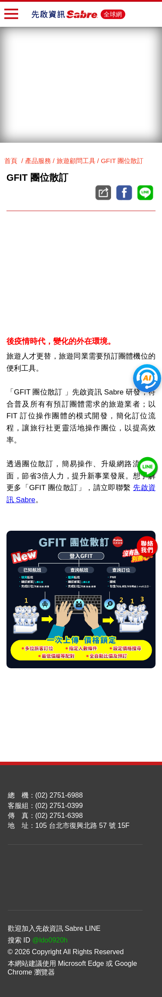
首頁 (10, 160)
